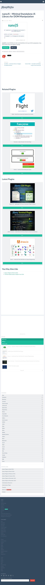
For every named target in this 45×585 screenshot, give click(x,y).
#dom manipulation (20, 51)
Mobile (22, 432)
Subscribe (32, 580)
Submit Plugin (3, 503)
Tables (22, 449)
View (31, 117)
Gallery (22, 418)
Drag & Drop (22, 409)
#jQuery (10, 51)
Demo (14, 47)
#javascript (6, 51)
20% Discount (9, 489)
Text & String (22, 453)
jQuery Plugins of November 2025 (22, 480)
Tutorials (4, 343)
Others (22, 436)
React (22, 438)
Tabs (22, 451)
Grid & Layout (22, 420)
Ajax (22, 395)
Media (22, 428)
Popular (2, 507)
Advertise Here (22, 334)
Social (22, 446)
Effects (22, 411)
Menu (22, 430)
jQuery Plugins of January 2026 (22, 476)
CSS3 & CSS (22, 405)
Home (2, 501)
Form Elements (22, 416)
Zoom (22, 461)
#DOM (14, 51)
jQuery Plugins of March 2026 (11, 272)
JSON (22, 424)
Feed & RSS (22, 413)
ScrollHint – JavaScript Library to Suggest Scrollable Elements (12, 64)
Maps (22, 426)
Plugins (4, 339)
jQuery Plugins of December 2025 (22, 478)
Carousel (22, 401)
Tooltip (22, 455)
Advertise (22, 489)
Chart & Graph (22, 403)
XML (22, 459)
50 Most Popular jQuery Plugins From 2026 (14, 274)
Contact (22, 491)
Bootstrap (22, 399)
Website (5, 47)
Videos (2, 506)
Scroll (22, 442)
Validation (22, 457)
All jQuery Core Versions (5, 516)
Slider (22, 444)
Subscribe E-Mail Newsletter (6, 515)
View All (31, 370)
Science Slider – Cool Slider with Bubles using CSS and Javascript (33, 64)
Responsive (22, 440)
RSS (1, 512)
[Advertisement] (22, 77)
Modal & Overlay (22, 434)
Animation (22, 397)
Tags (3, 341)
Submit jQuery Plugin (22, 485)
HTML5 (22, 422)
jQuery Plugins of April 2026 (22, 469)
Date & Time (22, 407)
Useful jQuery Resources (22, 482)
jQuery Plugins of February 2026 (22, 473)
